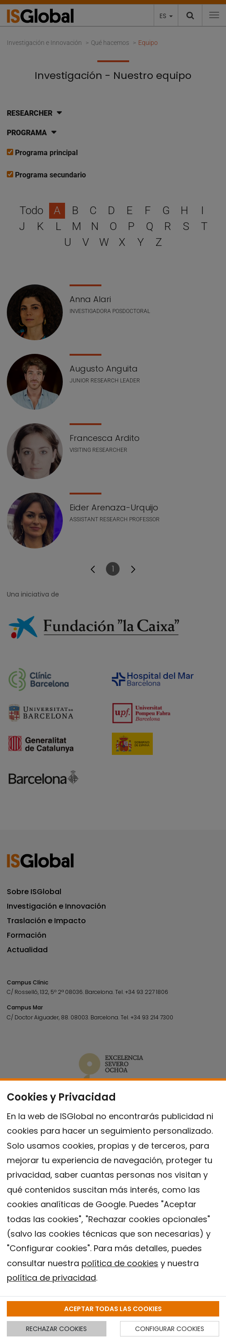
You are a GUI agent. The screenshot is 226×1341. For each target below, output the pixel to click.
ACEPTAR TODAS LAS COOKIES (113, 1308)
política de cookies (119, 1263)
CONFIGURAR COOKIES (169, 1328)
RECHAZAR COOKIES (56, 1328)
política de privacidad (51, 1277)
